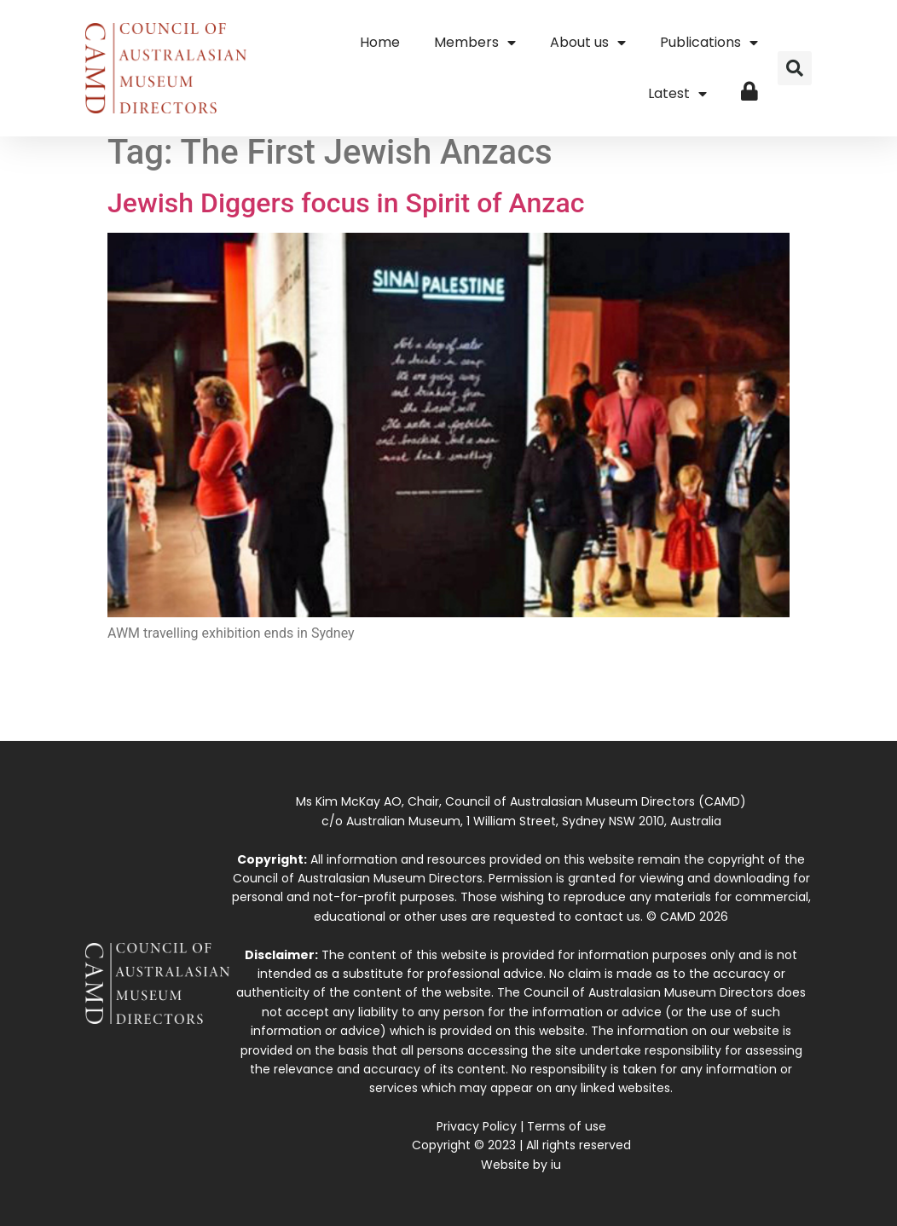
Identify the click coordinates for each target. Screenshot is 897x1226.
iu (556, 1164)
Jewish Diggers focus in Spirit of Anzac (345, 203)
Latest (677, 93)
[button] (795, 68)
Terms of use (566, 1126)
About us (588, 42)
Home (380, 42)
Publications (709, 42)
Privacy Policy (477, 1126)
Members (475, 42)
